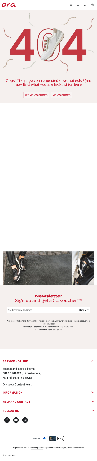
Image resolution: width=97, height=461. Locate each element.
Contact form (23, 384)
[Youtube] (16, 420)
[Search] (78, 5)
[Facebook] (7, 420)
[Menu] (71, 5)
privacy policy (68, 327)
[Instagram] (25, 420)
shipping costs (37, 448)
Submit (84, 310)
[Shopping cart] (92, 5)
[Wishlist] (85, 5)
